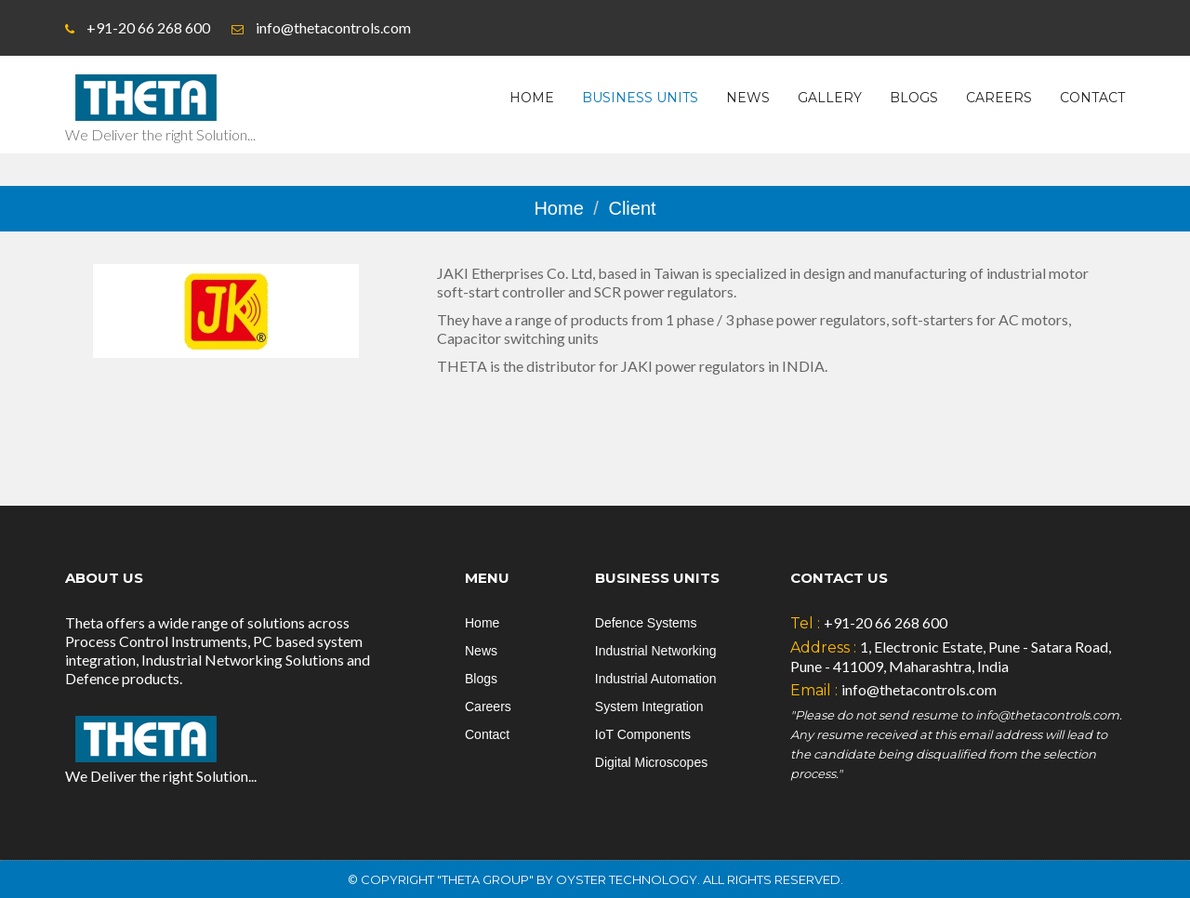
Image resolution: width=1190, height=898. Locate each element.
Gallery (830, 97)
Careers (999, 97)
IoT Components (643, 734)
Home (531, 97)
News (748, 97)
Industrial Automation (656, 678)
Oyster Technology (626, 879)
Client (631, 208)
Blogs (914, 97)
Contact (1092, 97)
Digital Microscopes (651, 762)
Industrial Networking (656, 650)
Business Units (640, 97)
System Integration (649, 706)
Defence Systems (646, 622)
